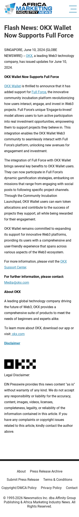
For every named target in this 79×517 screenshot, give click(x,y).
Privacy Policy (51, 488)
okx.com (18, 334)
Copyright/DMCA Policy (19, 488)
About (21, 471)
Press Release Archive (46, 471)
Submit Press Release (23, 480)
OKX (29, 56)
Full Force (39, 92)
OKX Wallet (12, 86)
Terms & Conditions (57, 480)
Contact (72, 488)
